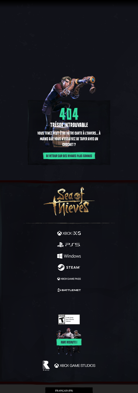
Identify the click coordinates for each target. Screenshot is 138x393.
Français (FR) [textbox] (64, 390)
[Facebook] (41, 303)
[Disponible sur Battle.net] (69, 290)
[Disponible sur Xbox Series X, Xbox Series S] (69, 234)
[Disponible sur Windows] (69, 256)
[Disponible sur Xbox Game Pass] (69, 279)
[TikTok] (88, 303)
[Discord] (79, 303)
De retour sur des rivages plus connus (69, 156)
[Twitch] (57, 303)
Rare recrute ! (69, 342)
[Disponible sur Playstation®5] (69, 245)
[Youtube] (68, 303)
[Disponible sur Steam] (69, 268)
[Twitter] (49, 303)
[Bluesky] (95, 303)
